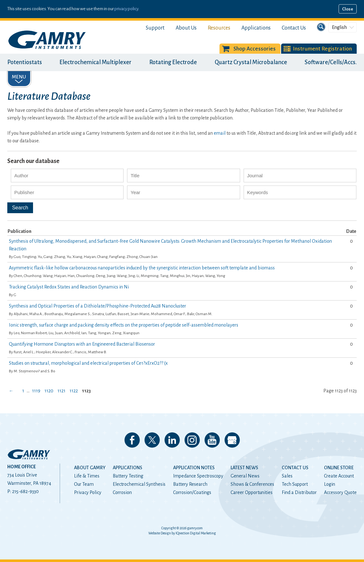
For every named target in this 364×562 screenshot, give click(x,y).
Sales (287, 475)
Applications (256, 28)
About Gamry (89, 467)
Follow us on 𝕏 (152, 440)
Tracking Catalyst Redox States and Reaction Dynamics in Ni (69, 286)
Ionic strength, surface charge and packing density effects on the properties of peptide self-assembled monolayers (123, 325)
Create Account (339, 475)
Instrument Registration (322, 49)
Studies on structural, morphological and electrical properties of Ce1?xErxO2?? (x (88, 363)
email (220, 133)
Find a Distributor (299, 492)
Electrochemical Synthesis (139, 484)
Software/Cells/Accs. (331, 62)
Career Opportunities (252, 492)
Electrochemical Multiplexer (95, 62)
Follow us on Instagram (192, 440)
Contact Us (294, 28)
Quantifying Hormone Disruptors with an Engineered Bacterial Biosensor (82, 344)
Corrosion (122, 492)
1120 (48, 390)
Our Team (84, 484)
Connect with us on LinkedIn (172, 440)
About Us (186, 28)
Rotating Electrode (173, 62)
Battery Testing (128, 475)
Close (347, 9)
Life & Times (86, 475)
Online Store (339, 467)
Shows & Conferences (252, 484)
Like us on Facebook (132, 440)
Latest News (244, 467)
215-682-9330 (25, 491)
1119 (36, 390)
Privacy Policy (87, 492)
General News (245, 475)
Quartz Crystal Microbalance (251, 62)
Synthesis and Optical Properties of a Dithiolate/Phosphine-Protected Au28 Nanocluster (97, 305)
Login (329, 484)
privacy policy (126, 8)
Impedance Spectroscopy (198, 475)
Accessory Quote (340, 492)
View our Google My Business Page (232, 440)
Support (155, 28)
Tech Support (295, 484)
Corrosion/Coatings (192, 492)
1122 (74, 390)
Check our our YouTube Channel (212, 440)
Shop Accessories (254, 49)
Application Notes (194, 467)
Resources (219, 28)
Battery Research (190, 484)
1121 (61, 390)
